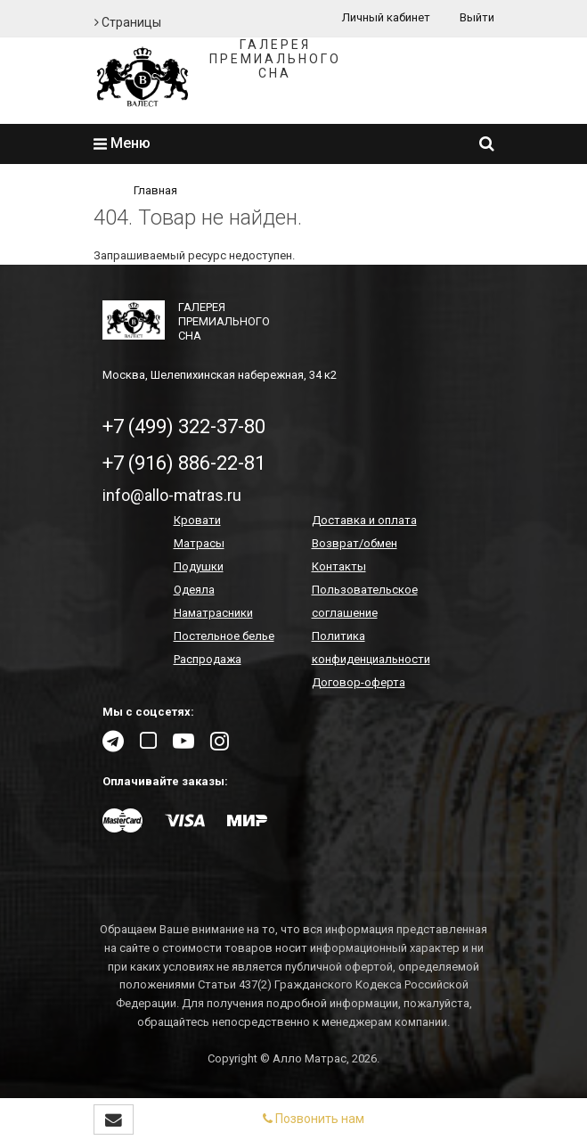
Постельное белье (224, 636)
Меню (122, 143)
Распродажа (207, 659)
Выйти (477, 17)
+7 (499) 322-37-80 (183, 426)
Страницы (127, 22)
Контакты (339, 566)
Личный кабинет (386, 17)
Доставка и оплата (364, 520)
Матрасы (199, 543)
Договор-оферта (358, 682)
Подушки (199, 566)
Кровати (197, 520)
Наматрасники (213, 612)
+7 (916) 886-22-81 (183, 463)
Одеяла (194, 589)
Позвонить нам (313, 1118)
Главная (155, 190)
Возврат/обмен (354, 543)
